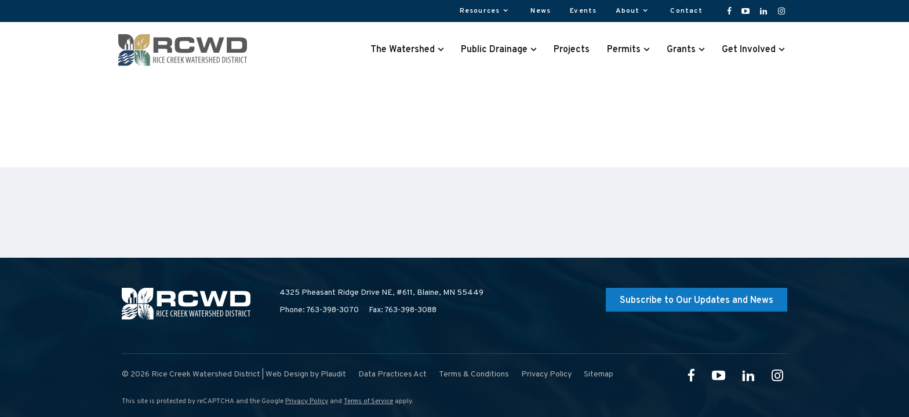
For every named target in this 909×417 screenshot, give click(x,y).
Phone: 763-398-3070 (319, 310)
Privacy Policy (306, 401)
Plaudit (333, 374)
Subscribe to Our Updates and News (696, 300)
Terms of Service (368, 401)
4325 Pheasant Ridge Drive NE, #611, (381, 293)
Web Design (287, 374)
